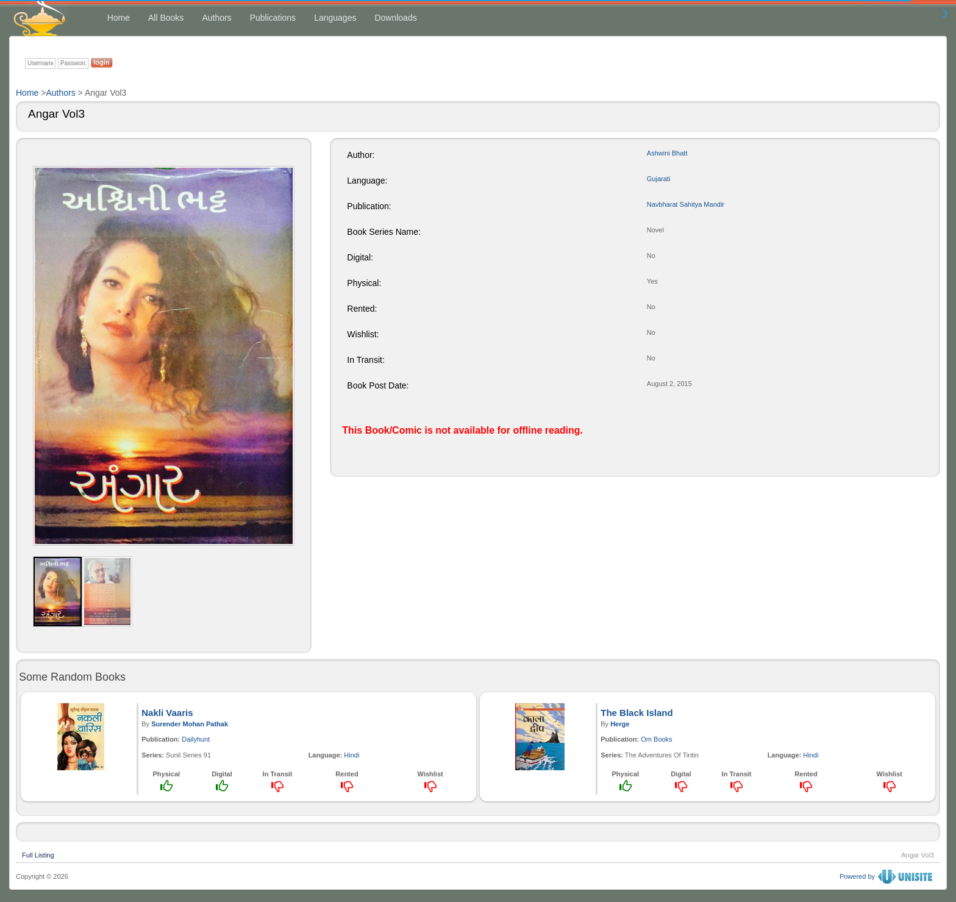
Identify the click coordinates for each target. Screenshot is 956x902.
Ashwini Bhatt (667, 153)
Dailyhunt (196, 739)
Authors (216, 18)
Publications (273, 18)
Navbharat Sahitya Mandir (685, 204)
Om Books (656, 739)
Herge (619, 724)
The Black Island (636, 712)
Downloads (395, 18)
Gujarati (659, 178)
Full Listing (38, 853)
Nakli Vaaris (167, 712)
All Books (166, 18)
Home (118, 18)
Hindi (351, 755)
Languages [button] (335, 18)
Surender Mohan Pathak (189, 724)
